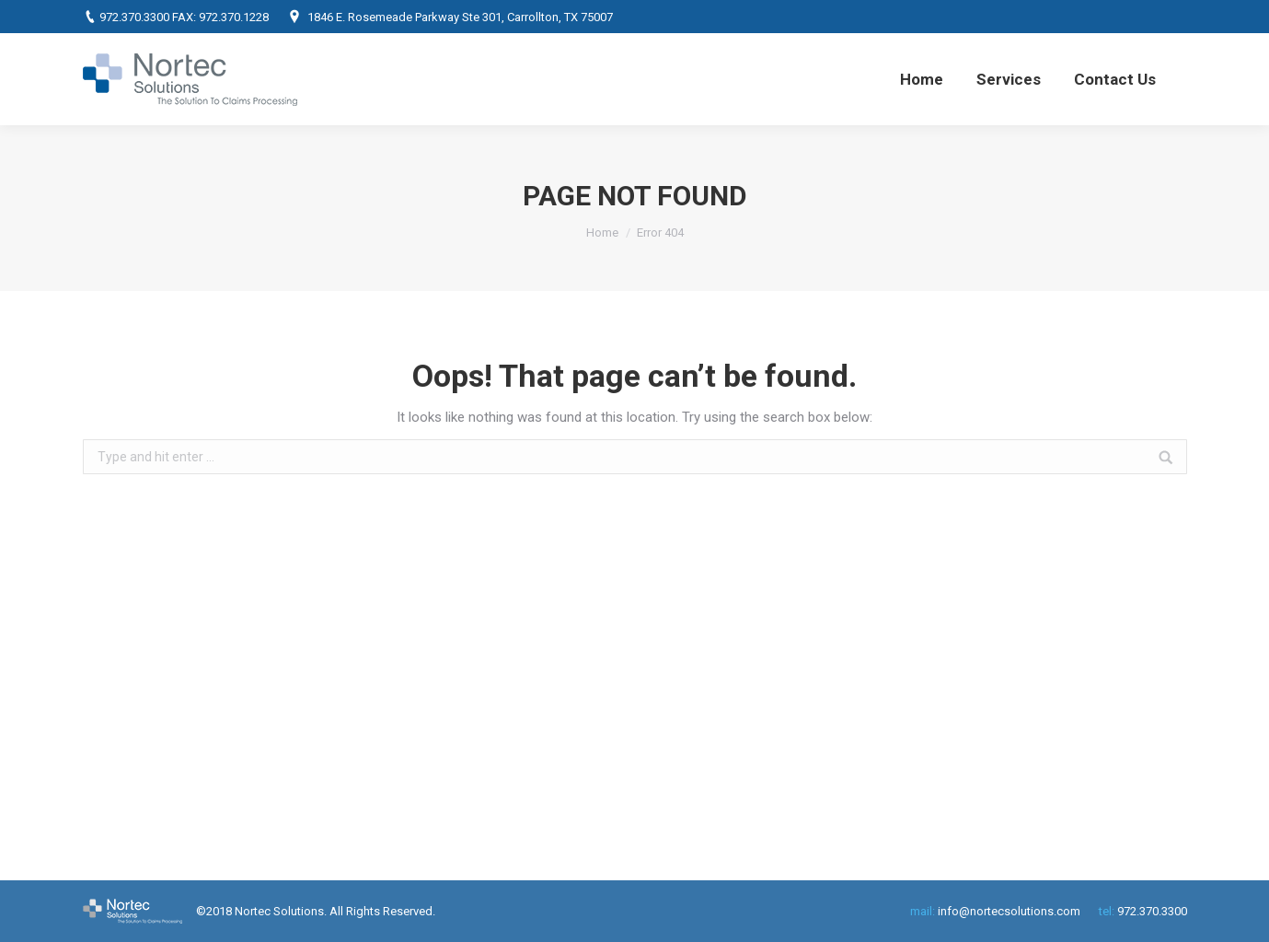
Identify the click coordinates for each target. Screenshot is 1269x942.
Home (602, 232)
